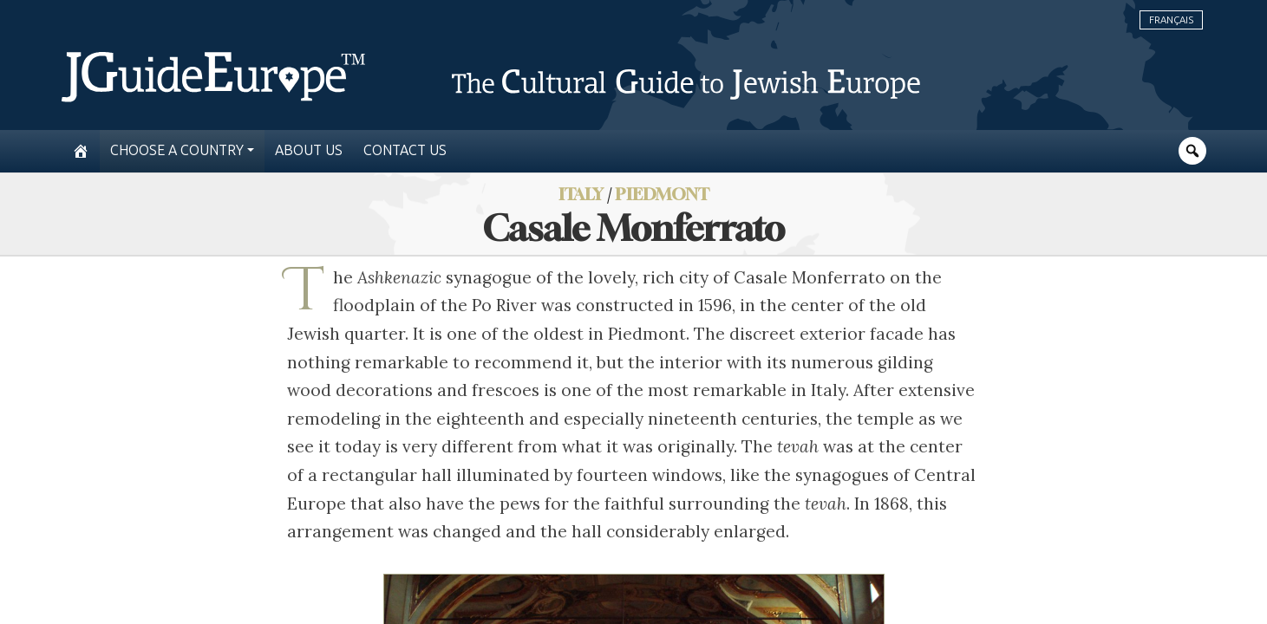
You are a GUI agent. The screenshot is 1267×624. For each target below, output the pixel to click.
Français (1171, 20)
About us (309, 150)
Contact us (405, 150)
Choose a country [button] (177, 150)
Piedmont (662, 194)
